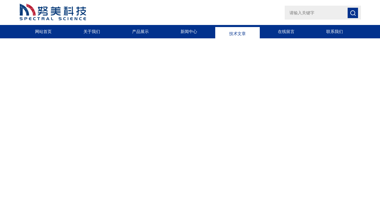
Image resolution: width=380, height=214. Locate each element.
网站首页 (43, 31)
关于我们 (91, 31)
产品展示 (140, 31)
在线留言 (286, 31)
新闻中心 (188, 31)
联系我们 (334, 31)
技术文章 (237, 31)
